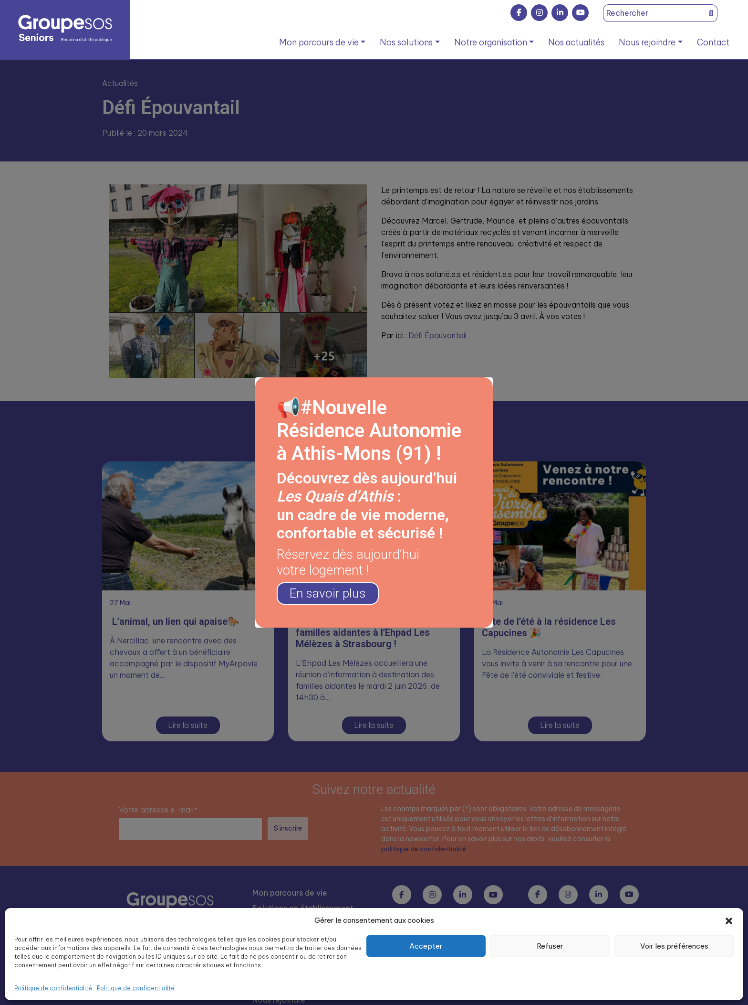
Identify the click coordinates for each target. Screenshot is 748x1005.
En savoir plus (330, 593)
